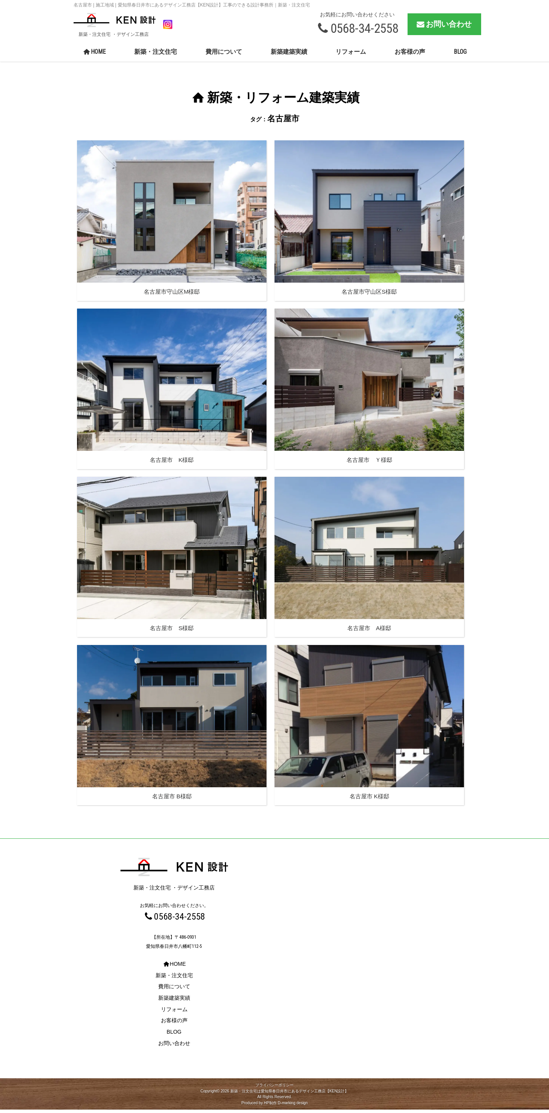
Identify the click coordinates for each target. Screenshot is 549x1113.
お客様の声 (410, 55)
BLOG (460, 55)
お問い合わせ (443, 26)
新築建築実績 (289, 55)
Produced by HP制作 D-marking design (274, 1106)
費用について (223, 55)
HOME (94, 55)
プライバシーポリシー (274, 1088)
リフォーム (351, 55)
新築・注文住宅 (155, 55)
